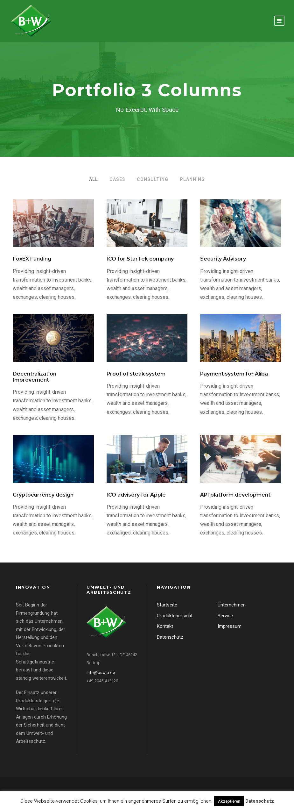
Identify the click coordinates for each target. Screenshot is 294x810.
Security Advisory (223, 259)
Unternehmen (232, 605)
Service (225, 616)
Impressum (230, 626)
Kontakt (165, 626)
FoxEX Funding (32, 259)
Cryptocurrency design (43, 495)
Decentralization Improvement (34, 377)
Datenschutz (170, 637)
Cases (117, 179)
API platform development (235, 495)
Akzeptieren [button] (229, 801)
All (93, 179)
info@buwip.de (101, 672)
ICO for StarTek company (140, 259)
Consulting (152, 179)
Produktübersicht (174, 616)
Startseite (167, 605)
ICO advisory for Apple (136, 495)
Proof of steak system (136, 374)
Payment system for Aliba (234, 374)
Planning (192, 179)
